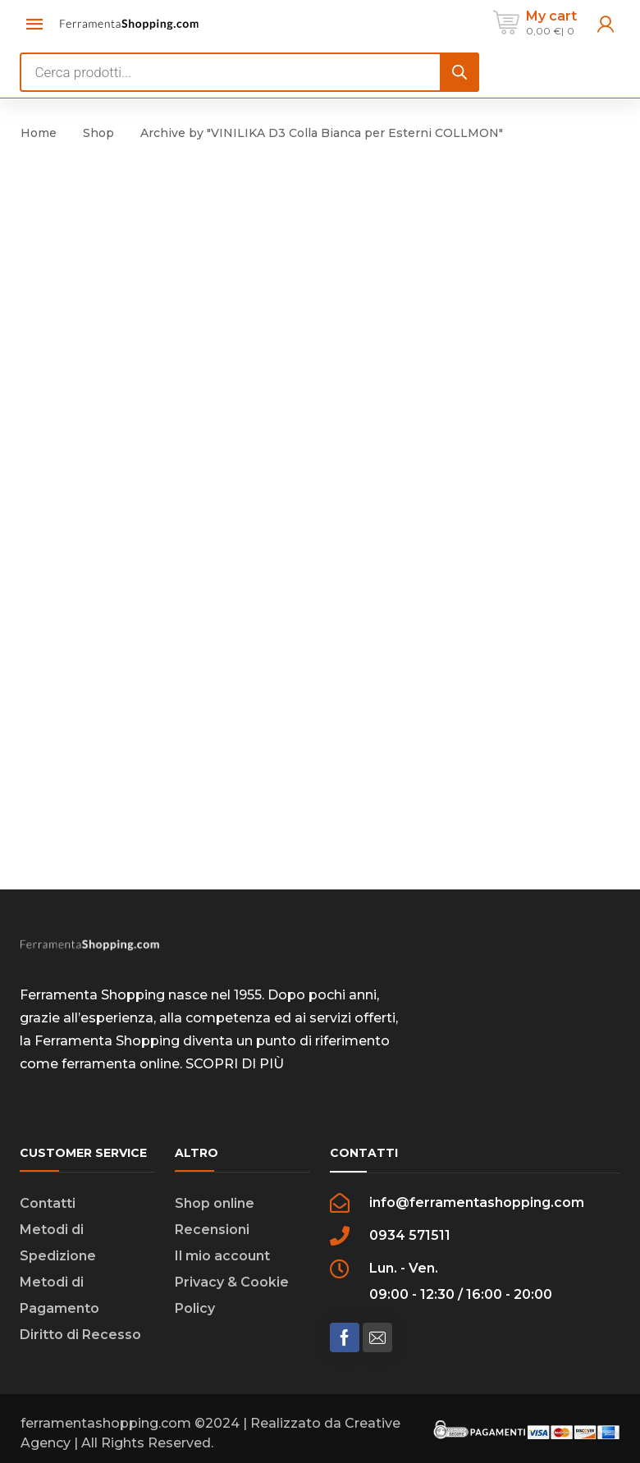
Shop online (214, 1203)
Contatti (47, 1203)
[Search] (459, 72)
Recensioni (212, 1229)
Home (39, 133)
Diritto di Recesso (80, 1334)
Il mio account (222, 1256)
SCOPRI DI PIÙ (234, 1064)
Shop (98, 133)
